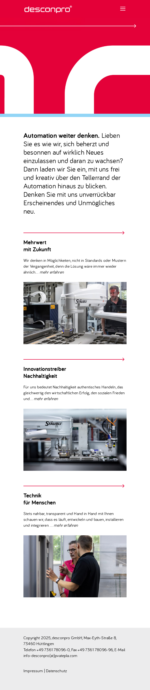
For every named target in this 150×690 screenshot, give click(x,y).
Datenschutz (56, 670)
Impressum (33, 670)
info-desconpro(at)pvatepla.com (50, 655)
